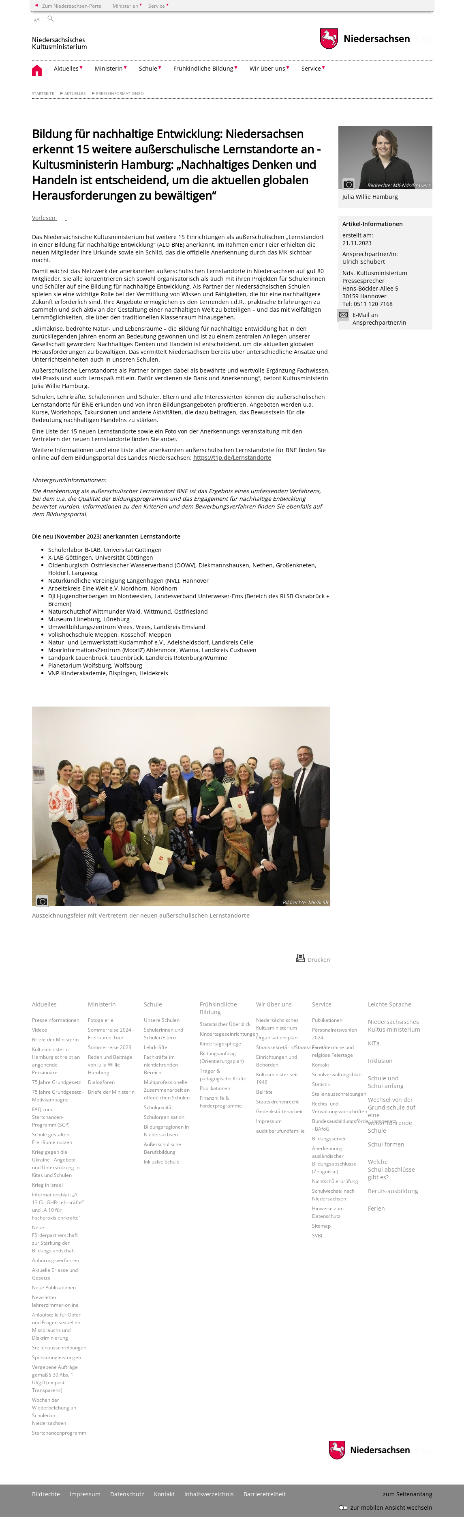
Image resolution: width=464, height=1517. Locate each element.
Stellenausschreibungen (59, 1347)
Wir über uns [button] (267, 68)
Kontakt (320, 1064)
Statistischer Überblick (225, 1024)
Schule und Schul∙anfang (386, 1082)
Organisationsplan (276, 1037)
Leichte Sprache (389, 1004)
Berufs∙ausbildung (393, 1191)
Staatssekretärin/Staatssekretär (292, 1047)
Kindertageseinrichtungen (229, 1033)
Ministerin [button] (109, 68)
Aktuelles (75, 93)
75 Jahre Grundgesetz (56, 1082)
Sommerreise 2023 (109, 1047)
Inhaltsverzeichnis (209, 1494)
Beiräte (264, 1091)
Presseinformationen (120, 93)
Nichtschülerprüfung (335, 1181)
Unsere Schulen (162, 1020)
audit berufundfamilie (280, 1130)
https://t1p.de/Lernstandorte (232, 457)
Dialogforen (101, 1082)
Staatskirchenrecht (277, 1101)
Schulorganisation (164, 1117)
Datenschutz (127, 1494)
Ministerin (102, 1004)
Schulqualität (158, 1107)
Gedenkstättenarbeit (279, 1111)
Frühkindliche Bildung (218, 1008)
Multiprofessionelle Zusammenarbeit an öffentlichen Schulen (167, 1090)
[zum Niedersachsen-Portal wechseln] (365, 48)
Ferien (376, 1208)
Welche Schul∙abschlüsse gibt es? (391, 1169)
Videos (39, 1029)
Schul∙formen (386, 1144)
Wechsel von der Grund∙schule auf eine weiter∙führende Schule (391, 1115)
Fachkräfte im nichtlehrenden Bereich (161, 1064)
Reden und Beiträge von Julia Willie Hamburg (110, 1064)
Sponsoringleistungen (56, 1357)
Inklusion (380, 1060)
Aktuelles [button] (66, 68)
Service (321, 1004)
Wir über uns (274, 1004)
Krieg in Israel (47, 1184)
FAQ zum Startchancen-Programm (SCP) (51, 1117)
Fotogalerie (100, 1020)
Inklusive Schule (162, 1161)
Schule (153, 1004)
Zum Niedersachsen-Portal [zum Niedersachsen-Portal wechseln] (72, 5)
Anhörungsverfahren (55, 1260)
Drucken (319, 959)
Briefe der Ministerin (55, 1039)
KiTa (374, 1043)
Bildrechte (46, 1494)
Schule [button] (148, 68)
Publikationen (215, 1088)
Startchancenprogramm (59, 1432)
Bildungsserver (329, 1138)
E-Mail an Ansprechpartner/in (374, 318)
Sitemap (321, 1225)
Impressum (269, 1121)
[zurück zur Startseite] (60, 40)
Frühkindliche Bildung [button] (203, 68)
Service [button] (311, 68)
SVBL (317, 1235)
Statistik (321, 1084)
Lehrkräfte (155, 1047)
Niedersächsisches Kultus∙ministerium (394, 1025)
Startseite (43, 93)
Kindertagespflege (220, 1043)
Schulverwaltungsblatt (337, 1074)
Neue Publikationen (54, 1287)
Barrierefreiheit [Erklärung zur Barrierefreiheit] (265, 1494)
